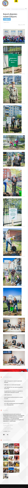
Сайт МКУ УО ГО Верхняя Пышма (12, 384)
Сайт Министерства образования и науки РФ (13, 388)
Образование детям (9, 401)
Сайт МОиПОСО (8, 395)
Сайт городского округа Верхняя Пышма (13, 381)
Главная (2, 9)
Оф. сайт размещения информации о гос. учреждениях (14, 404)
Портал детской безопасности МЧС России (13, 398)
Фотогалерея (8, 9)
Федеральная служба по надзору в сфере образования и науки (13, 391)
